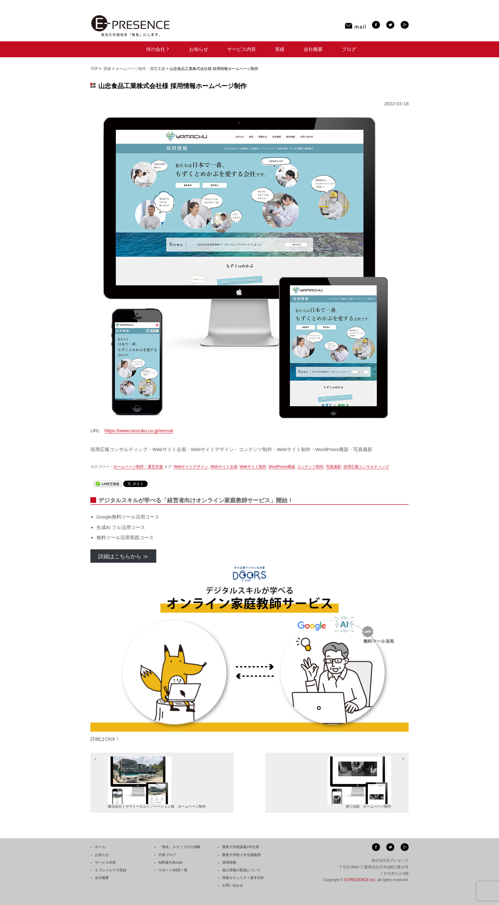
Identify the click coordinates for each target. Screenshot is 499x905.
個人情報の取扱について (241, 870)
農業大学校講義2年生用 (240, 847)
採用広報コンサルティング (366, 466)
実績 (280, 49)
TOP (94, 68)
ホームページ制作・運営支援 (140, 68)
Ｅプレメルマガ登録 (110, 870)
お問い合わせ (232, 885)
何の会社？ (158, 49)
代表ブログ (167, 855)
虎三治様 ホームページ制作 (359, 782)
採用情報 (229, 862)
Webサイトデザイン (191, 466)
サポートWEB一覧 (172, 870)
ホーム (100, 847)
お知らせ (198, 49)
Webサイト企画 (223, 466)
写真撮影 (333, 466)
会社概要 (313, 49)
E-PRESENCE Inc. (360, 880)
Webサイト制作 (252, 466)
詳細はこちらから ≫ (123, 556)
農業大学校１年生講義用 (241, 855)
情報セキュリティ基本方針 (243, 878)
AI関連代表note (170, 862)
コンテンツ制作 (310, 466)
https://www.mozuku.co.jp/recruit (138, 430)
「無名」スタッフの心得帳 (179, 847)
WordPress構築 (281, 466)
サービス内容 (241, 49)
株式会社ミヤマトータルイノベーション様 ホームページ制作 (157, 782)
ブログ (349, 49)
